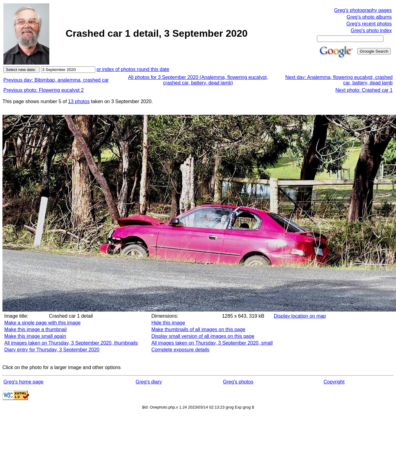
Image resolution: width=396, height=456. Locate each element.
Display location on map (300, 316)
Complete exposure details (180, 349)
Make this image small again (35, 336)
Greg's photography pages (363, 10)
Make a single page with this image (42, 322)
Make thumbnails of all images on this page (198, 329)
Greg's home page (23, 381)
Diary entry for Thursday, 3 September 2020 (52, 349)
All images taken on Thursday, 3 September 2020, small (212, 343)
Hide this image (168, 322)
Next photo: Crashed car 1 (364, 90)
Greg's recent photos (369, 23)
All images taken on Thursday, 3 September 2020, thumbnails (71, 343)
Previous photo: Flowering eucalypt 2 (43, 90)
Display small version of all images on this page (202, 336)
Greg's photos (238, 381)
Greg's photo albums (369, 17)
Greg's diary (149, 381)
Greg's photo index (371, 30)
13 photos (78, 101)
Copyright (333, 381)
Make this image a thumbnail (35, 329)
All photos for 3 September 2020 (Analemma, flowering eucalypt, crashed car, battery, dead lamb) (198, 80)
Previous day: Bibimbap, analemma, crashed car (56, 80)
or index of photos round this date (132, 69)
